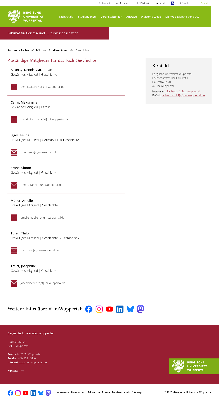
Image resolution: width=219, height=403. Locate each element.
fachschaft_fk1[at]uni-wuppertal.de (183, 95)
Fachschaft (66, 16)
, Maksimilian (25, 102)
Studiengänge (87, 16)
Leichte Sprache (183, 3)
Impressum (62, 392)
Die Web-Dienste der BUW (182, 16)
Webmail (145, 3)
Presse (106, 392)
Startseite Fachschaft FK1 (24, 50)
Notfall (162, 3)
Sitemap (137, 392)
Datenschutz (78, 392)
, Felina (20, 135)
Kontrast (106, 3)
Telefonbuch (125, 3)
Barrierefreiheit (121, 392)
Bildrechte (94, 392)
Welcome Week (151, 16)
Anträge (131, 16)
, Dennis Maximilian (31, 69)
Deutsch (204, 3)
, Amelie (22, 200)
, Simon (21, 168)
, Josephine (23, 266)
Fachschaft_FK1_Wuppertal (183, 91)
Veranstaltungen (111, 16)
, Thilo (20, 233)
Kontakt (13, 370)
